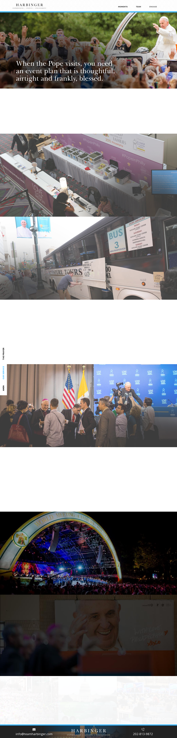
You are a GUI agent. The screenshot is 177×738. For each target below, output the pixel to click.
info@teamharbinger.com (34, 734)
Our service (3, 372)
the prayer (3, 354)
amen (3, 388)
